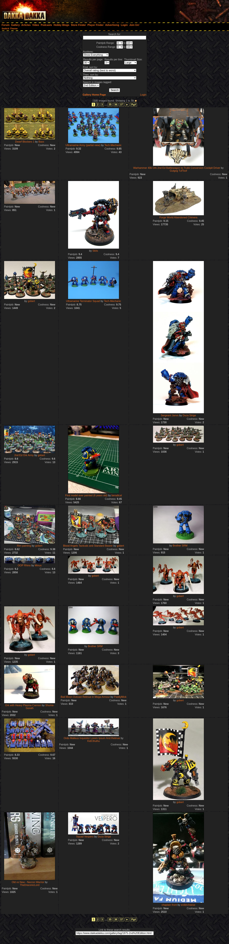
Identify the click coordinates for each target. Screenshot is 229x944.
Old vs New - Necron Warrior (28, 882)
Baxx (41, 141)
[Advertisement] (186, 10)
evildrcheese (188, 905)
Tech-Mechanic (113, 145)
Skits (95, 250)
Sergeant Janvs (169, 415)
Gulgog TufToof (178, 170)
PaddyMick (120, 697)
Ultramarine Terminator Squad (83, 301)
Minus (38, 565)
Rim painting (24, 545)
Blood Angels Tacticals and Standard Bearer (88, 545)
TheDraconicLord (29, 885)
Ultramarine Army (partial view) (83, 145)
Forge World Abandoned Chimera (178, 217)
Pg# (133, 104)
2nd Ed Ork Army (24, 455)
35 (110, 104)
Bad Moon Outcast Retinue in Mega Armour (85, 697)
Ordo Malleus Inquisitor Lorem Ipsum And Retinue (92, 738)
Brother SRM (180, 545)
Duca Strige (189, 415)
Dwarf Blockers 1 (24, 141)
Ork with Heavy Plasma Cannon (23, 705)
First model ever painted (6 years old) (86, 495)
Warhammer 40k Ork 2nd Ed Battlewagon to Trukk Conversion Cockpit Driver (176, 168)
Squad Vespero (85, 836)
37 (121, 104)
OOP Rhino (24, 565)
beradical (116, 495)
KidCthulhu (93, 741)
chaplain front (169, 905)
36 (115, 104)
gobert (31, 301)
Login (143, 94)
